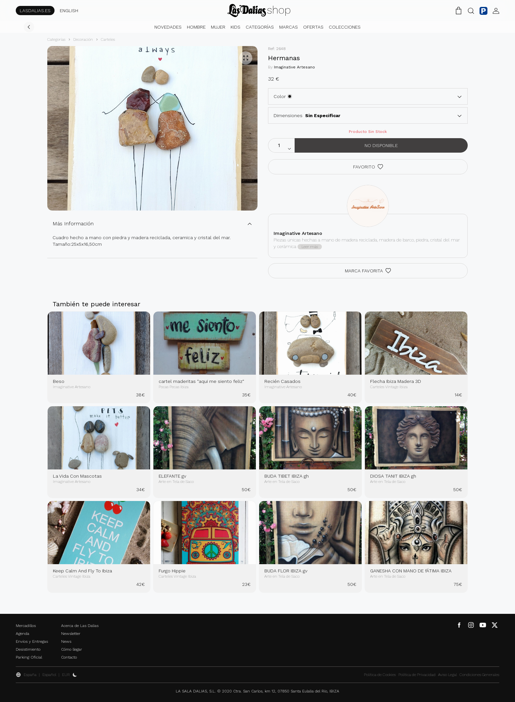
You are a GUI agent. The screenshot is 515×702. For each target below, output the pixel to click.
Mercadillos (26, 625)
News (66, 641)
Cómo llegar (71, 649)
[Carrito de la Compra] (458, 10)
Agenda (22, 633)
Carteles (108, 39)
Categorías (260, 27)
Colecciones (345, 27)
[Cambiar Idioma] (258, 10)
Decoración (83, 39)
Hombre (196, 27)
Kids (235, 27)
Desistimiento (28, 649)
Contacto (69, 657)
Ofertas (313, 27)
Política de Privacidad (417, 674)
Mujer (218, 27)
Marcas (288, 27)
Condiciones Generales (479, 674)
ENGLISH (69, 10)
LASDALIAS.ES (35, 10)
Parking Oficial (29, 657)
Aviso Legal (447, 674)
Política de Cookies (380, 674)
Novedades (168, 27)
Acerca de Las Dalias (80, 625)
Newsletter (70, 633)
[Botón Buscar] (471, 10)
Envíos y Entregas (32, 641)
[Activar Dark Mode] (75, 674)
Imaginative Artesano (294, 67)
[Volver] (29, 27)
